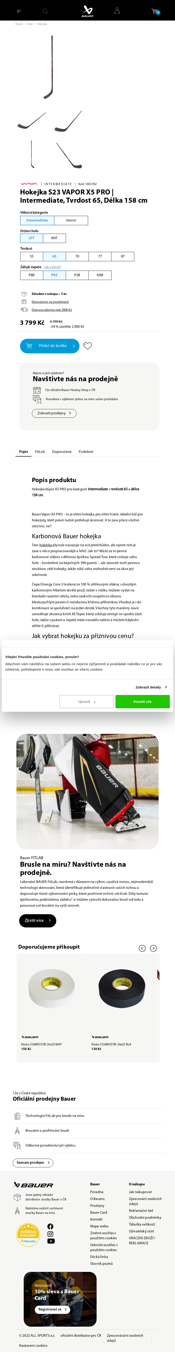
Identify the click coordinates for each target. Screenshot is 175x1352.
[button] (154, 11)
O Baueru (97, 1199)
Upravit (86, 702)
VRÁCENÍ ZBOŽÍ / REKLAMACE (142, 1241)
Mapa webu (99, 1227)
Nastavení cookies (33, 1346)
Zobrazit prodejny (54, 413)
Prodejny (97, 1206)
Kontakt (96, 1220)
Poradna (96, 1192)
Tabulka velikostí (142, 1225)
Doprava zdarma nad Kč (52, 310)
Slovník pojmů (101, 1264)
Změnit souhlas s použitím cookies (103, 1236)
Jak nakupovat (140, 1192)
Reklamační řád (141, 1211)
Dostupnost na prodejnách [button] (50, 302)
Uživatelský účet (141, 1232)
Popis (23, 452)
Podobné (86, 452)
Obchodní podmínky (145, 1218)
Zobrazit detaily (148, 687)
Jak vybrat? (53, 267)
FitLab (40, 452)
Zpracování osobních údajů (145, 1202)
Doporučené (62, 452)
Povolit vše (143, 702)
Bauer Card (98, 1213)
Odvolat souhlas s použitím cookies (104, 1248)
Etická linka (99, 1257)
